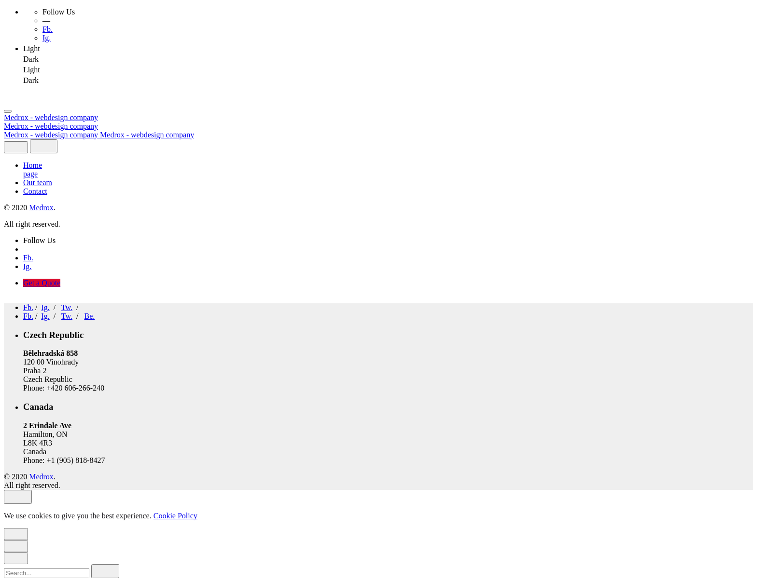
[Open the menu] (8, 111)
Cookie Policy (175, 516)
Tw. (66, 307)
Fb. (47, 29)
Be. (89, 316)
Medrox (41, 207)
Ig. (46, 38)
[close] (16, 147)
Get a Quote (41, 283)
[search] (105, 571)
